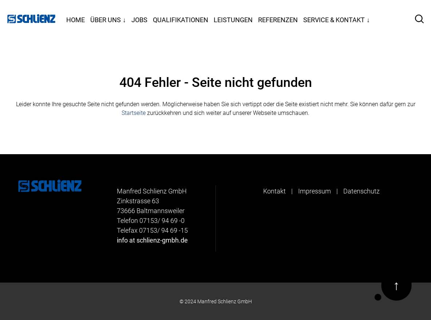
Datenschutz (361, 191)
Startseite (134, 112)
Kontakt (274, 191)
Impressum (314, 191)
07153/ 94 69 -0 (162, 220)
